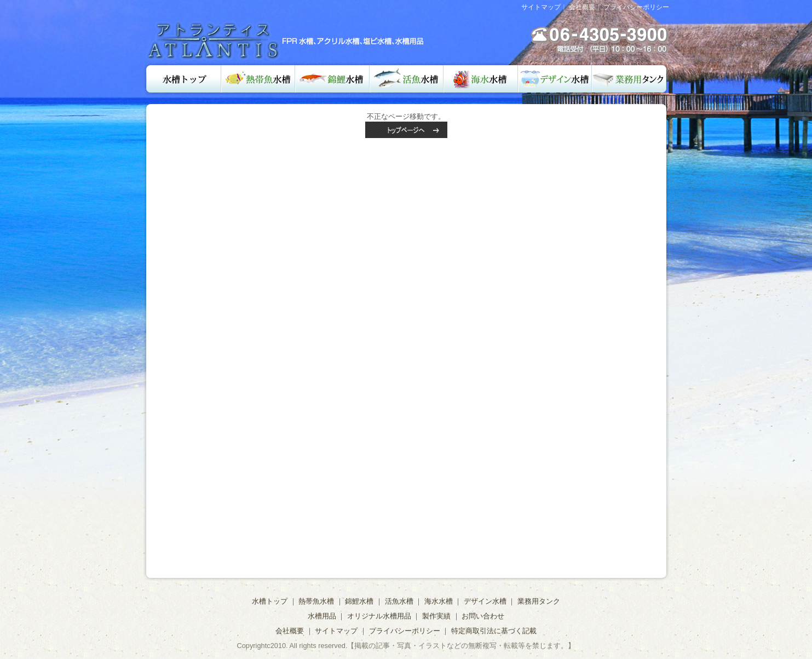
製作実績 (436, 616)
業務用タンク (630, 78)
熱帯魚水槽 (258, 78)
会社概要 (582, 7)
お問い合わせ (483, 616)
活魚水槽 (407, 78)
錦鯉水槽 (332, 78)
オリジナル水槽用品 (379, 616)
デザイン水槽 (555, 78)
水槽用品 (322, 616)
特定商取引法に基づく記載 (494, 631)
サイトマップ (541, 7)
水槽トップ (182, 78)
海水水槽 (481, 78)
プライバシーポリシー (636, 7)
